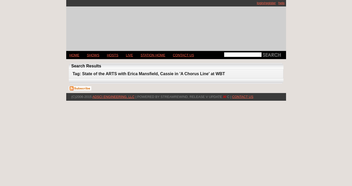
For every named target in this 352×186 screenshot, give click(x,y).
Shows (93, 55)
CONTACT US (183, 55)
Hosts (112, 55)
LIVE (129, 55)
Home (74, 55)
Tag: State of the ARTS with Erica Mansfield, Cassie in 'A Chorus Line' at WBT (149, 74)
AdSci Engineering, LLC (113, 97)
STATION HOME (153, 55)
